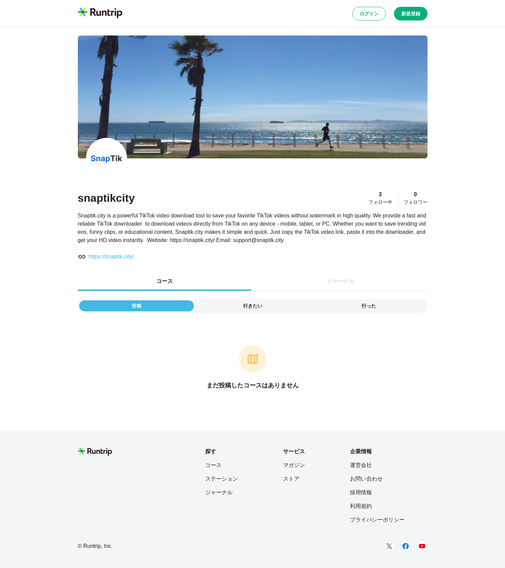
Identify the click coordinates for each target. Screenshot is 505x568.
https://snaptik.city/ (111, 256)
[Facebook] (405, 546)
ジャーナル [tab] (340, 281)
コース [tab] (164, 281)
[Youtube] (422, 546)
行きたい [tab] (252, 306)
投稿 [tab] (136, 306)
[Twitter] (389, 546)
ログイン (369, 13)
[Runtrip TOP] (100, 13)
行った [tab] (369, 306)
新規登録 (410, 13)
